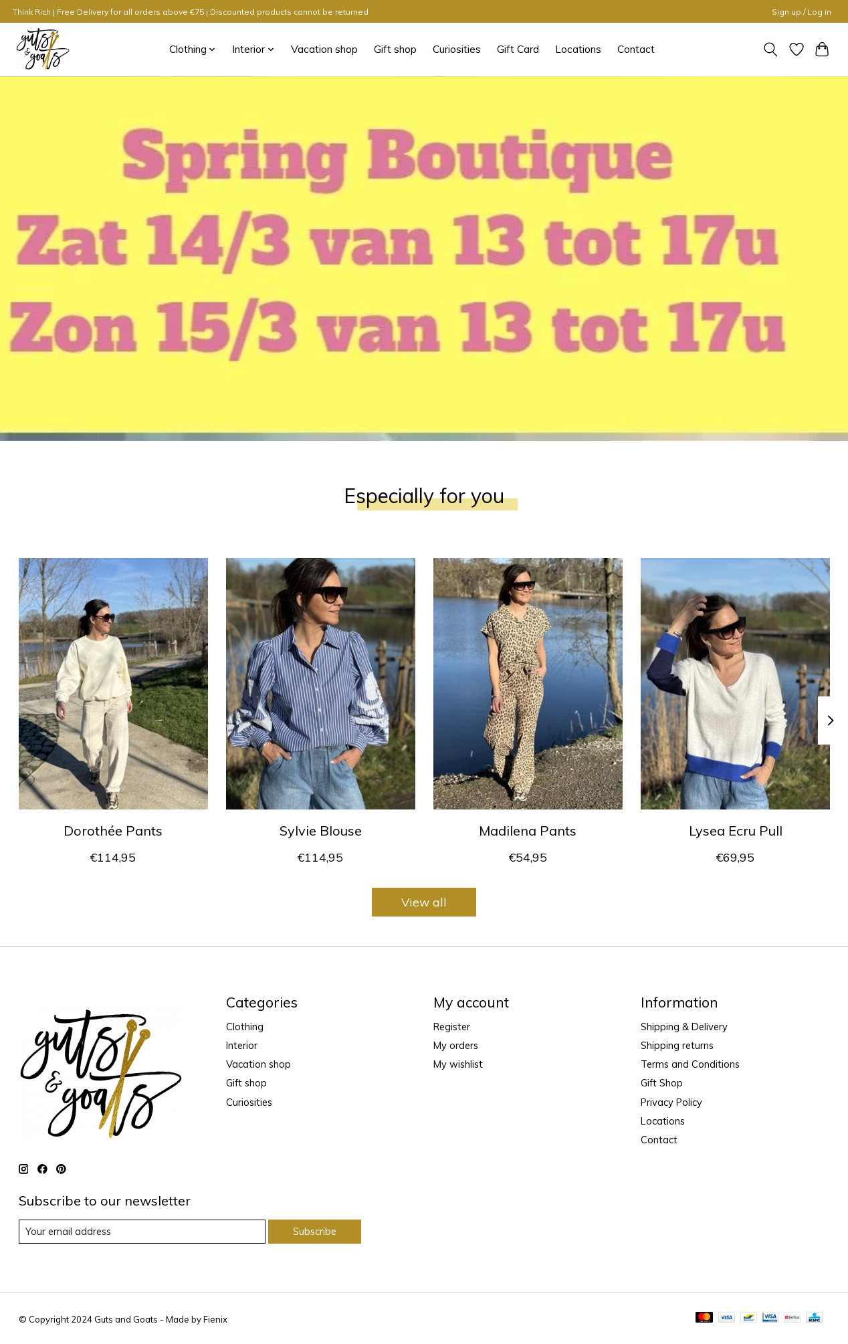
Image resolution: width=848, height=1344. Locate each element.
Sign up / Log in (801, 12)
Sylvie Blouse (320, 830)
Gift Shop (662, 1082)
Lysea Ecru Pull (735, 830)
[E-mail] (142, 1232)
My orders (455, 1045)
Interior (241, 1045)
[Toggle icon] (770, 49)
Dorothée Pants (113, 830)
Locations (578, 49)
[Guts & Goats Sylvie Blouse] (320, 683)
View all (424, 901)
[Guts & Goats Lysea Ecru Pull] (735, 683)
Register (451, 1026)
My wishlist (458, 1064)
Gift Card (518, 49)
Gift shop (395, 49)
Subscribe (314, 1231)
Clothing (244, 1026)
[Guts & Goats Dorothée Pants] (113, 683)
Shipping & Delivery (684, 1026)
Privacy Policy (671, 1102)
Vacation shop (324, 49)
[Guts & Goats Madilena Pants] (528, 683)
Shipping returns (677, 1045)
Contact (636, 49)
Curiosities (457, 49)
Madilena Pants (527, 830)
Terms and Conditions (690, 1064)
